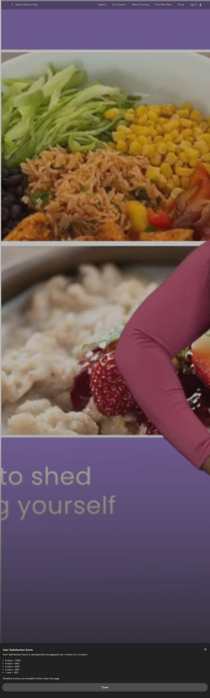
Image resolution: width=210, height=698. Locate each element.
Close (105, 687)
